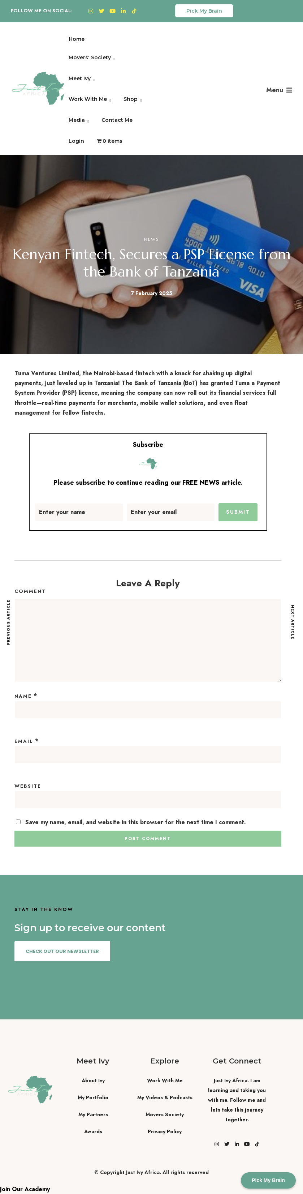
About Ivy (93, 1080)
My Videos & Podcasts (164, 1097)
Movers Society (165, 1114)
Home (77, 39)
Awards (93, 1131)
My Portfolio (93, 1097)
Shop (131, 99)
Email (23, 741)
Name (23, 696)
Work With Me (88, 99)
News (151, 239)
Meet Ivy (80, 78)
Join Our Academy (25, 1189)
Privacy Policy (165, 1131)
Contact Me (117, 120)
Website (27, 786)
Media (77, 120)
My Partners (93, 1114)
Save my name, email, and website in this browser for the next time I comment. (135, 822)
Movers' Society (90, 57)
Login (76, 141)
